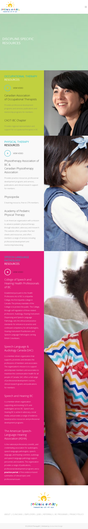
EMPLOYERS (30, 514)
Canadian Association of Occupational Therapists (20, 97)
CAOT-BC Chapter (15, 120)
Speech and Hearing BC (18, 396)
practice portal (11, 472)
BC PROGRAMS (61, 514)
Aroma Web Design (56, 526)
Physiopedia (11, 197)
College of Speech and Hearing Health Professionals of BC (21, 283)
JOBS (39, 514)
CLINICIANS (17, 514)
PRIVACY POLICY (77, 514)
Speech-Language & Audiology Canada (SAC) (18, 348)
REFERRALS (48, 514)
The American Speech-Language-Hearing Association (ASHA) (18, 434)
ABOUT (7, 514)
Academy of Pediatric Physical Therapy (17, 213)
